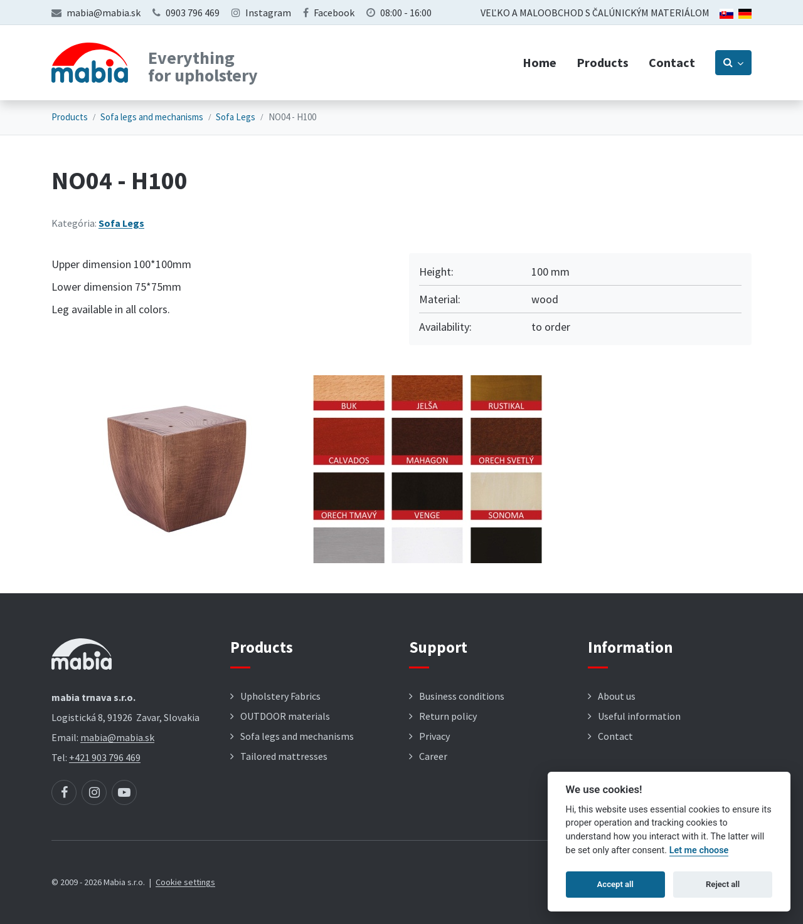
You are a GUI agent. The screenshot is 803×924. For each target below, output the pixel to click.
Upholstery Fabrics (280, 696)
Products (603, 62)
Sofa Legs (235, 117)
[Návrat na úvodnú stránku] (89, 63)
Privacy (434, 736)
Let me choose (699, 850)
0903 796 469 (193, 12)
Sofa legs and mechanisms (151, 117)
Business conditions (461, 696)
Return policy (448, 716)
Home (539, 62)
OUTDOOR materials (285, 716)
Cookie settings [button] (185, 882)
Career (433, 756)
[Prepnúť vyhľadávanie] (733, 62)
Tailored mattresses (283, 756)
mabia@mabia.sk (103, 12)
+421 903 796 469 (105, 757)
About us (616, 696)
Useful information (639, 716)
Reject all (723, 884)
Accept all (615, 884)
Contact (672, 62)
